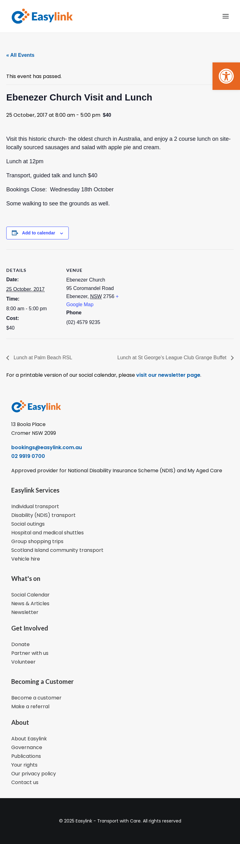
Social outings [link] (28, 524)
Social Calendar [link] (30, 594)
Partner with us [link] (29, 653)
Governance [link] (26, 747)
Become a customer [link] (36, 697)
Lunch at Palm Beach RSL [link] (42, 357)
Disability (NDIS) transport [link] (43, 515)
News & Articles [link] (30, 603)
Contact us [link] (24, 782)
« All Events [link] (20, 55)
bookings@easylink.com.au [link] (46, 447)
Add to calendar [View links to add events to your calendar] (38, 232)
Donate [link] (20, 644)
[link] (226, 76)
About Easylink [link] (29, 738)
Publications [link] (26, 756)
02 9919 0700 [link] (28, 456)
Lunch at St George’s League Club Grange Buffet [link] (173, 357)
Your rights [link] (24, 764)
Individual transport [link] (35, 506)
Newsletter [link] (24, 612)
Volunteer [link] (23, 661)
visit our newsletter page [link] (167, 375)
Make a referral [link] (30, 706)
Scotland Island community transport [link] (57, 550)
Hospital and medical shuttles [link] (47, 532)
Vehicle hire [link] (25, 558)
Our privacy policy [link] (33, 773)
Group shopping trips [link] (37, 541)
